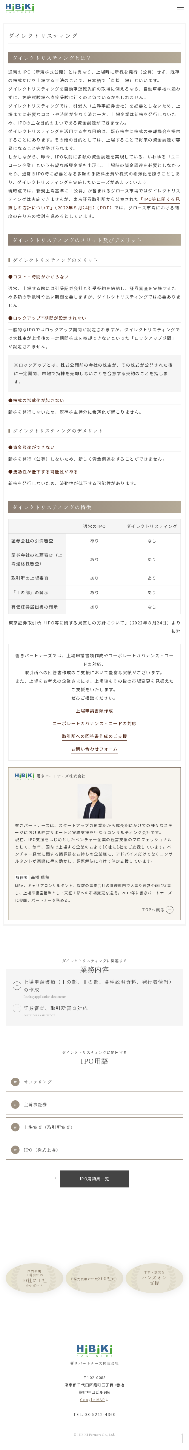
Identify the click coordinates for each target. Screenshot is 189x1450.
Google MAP (92, 1399)
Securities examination (39, 1015)
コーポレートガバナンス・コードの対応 (95, 723)
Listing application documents (44, 996)
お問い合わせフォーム (94, 749)
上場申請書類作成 (94, 711)
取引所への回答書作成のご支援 (94, 736)
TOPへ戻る (157, 909)
